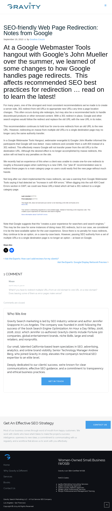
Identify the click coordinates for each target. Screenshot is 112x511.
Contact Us (9, 488)
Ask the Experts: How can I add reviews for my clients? (32, 259)
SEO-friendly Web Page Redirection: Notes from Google (51, 30)
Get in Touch (56, 381)
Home (7, 465)
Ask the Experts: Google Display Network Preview (82, 262)
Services (8, 476)
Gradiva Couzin (37, 39)
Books (7, 482)
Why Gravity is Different (15, 470)
